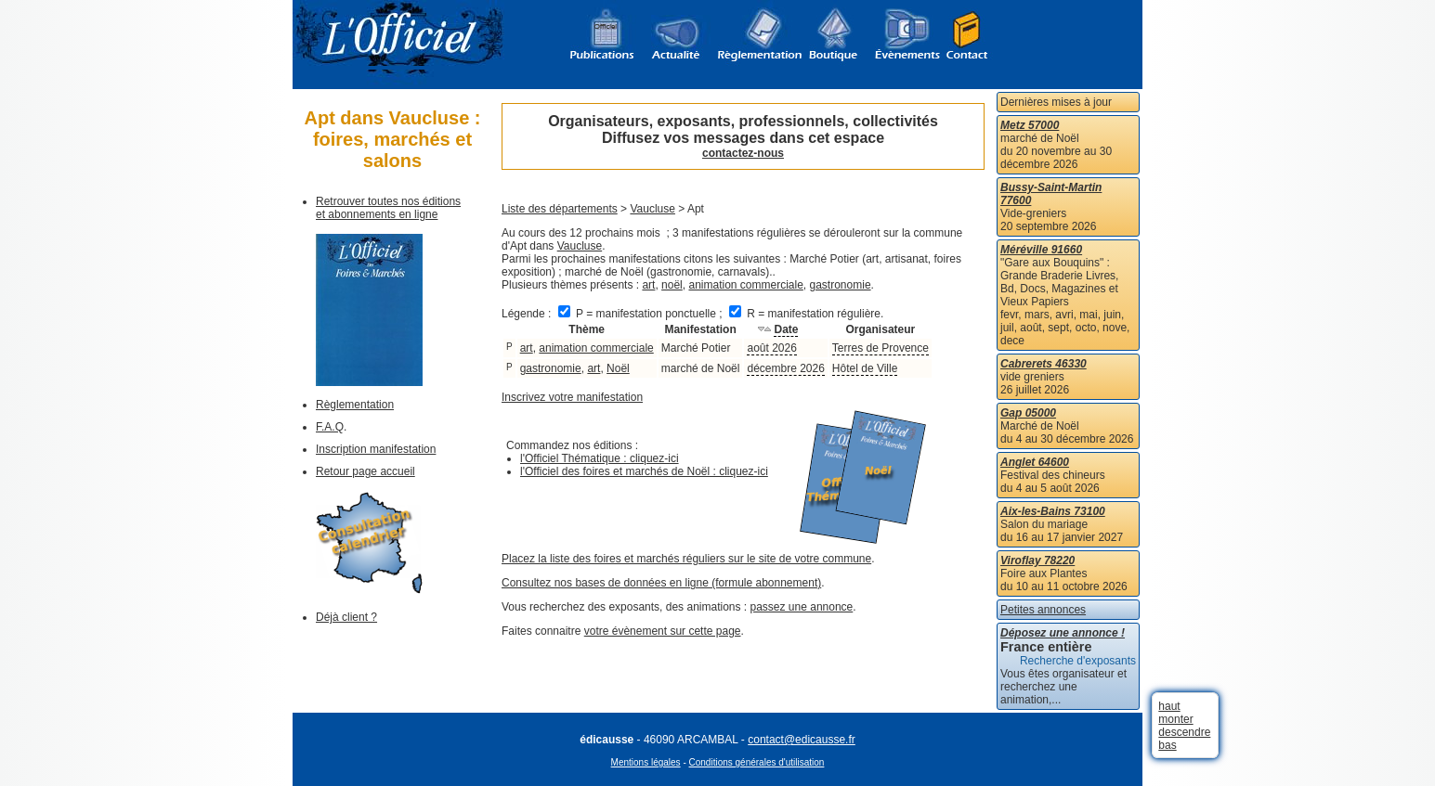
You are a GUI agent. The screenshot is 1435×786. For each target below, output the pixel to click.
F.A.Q (330, 426)
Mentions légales (646, 762)
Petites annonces (1043, 609)
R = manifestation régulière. (806, 313)
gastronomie (840, 284)
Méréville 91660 (1041, 249)
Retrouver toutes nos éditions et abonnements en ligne (388, 208)
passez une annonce (802, 606)
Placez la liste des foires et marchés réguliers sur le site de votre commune (686, 558)
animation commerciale (745, 284)
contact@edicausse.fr (801, 739)
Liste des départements (560, 208)
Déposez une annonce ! (1062, 632)
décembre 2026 (785, 368)
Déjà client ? (346, 617)
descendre (1184, 732)
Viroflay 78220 (1037, 560)
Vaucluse (652, 208)
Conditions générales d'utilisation (757, 762)
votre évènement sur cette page (662, 631)
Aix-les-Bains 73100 (1052, 511)
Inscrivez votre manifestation (572, 397)
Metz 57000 (1029, 125)
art (648, 284)
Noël (618, 368)
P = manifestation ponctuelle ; (641, 313)
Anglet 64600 (1034, 462)
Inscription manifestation (376, 449)
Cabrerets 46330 (1043, 363)
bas (1167, 745)
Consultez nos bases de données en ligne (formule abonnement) (661, 582)
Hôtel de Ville (865, 368)
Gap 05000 (1028, 412)
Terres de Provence (880, 347)
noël (672, 284)
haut (1169, 706)
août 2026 (771, 347)
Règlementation (355, 404)
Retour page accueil (365, 471)
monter (1175, 719)
